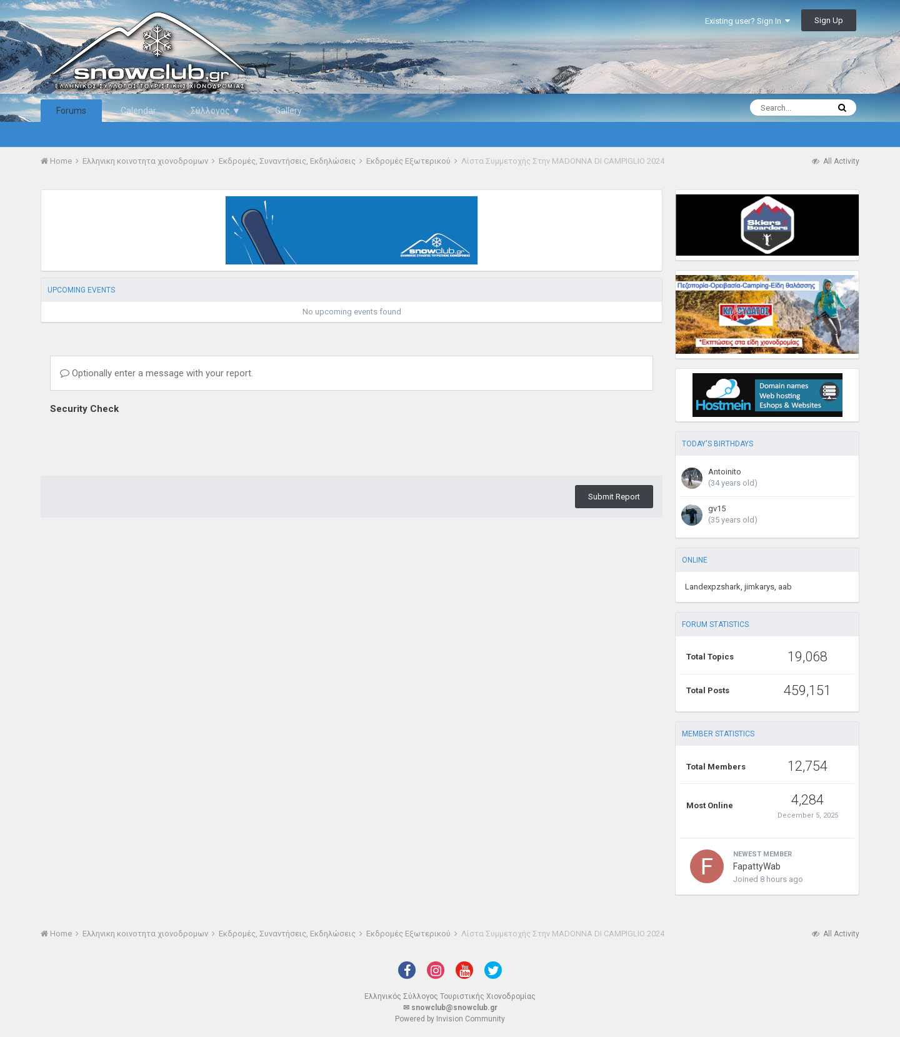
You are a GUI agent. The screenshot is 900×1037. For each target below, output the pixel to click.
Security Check (84, 408)
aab (785, 586)
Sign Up (828, 20)
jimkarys (759, 586)
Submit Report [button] (614, 496)
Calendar (138, 111)
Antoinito (724, 471)
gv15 (717, 508)
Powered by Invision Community (450, 1018)
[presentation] (145, 442)
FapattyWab (757, 866)
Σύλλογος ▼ (216, 111)
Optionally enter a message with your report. (156, 373)
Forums (71, 111)
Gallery (288, 111)
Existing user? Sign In (747, 21)
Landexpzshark (713, 586)
